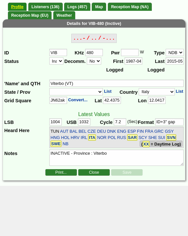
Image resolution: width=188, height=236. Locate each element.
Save (127, 172)
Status (11, 61)
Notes (10, 153)
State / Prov (17, 92)
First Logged (114, 65)
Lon (142, 100)
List (107, 91)
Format (146, 122)
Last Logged (156, 65)
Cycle (106, 122)
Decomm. (75, 61)
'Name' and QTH (22, 83)
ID (6, 52)
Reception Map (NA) (130, 7)
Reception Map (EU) (29, 15)
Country (129, 92)
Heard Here (17, 130)
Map (99, 7)
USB (72, 122)
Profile (17, 7)
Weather (64, 15)
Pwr (115, 52)
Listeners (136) (45, 7)
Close (94, 172)
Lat (98, 100)
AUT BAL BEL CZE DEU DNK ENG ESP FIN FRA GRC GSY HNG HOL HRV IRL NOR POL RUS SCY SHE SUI (113, 138)
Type (159, 52)
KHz (79, 52)
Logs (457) (77, 7)
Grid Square (17, 100)
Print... (61, 172)
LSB (9, 122)
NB (65, 143)
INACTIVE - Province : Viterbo (116, 157)
